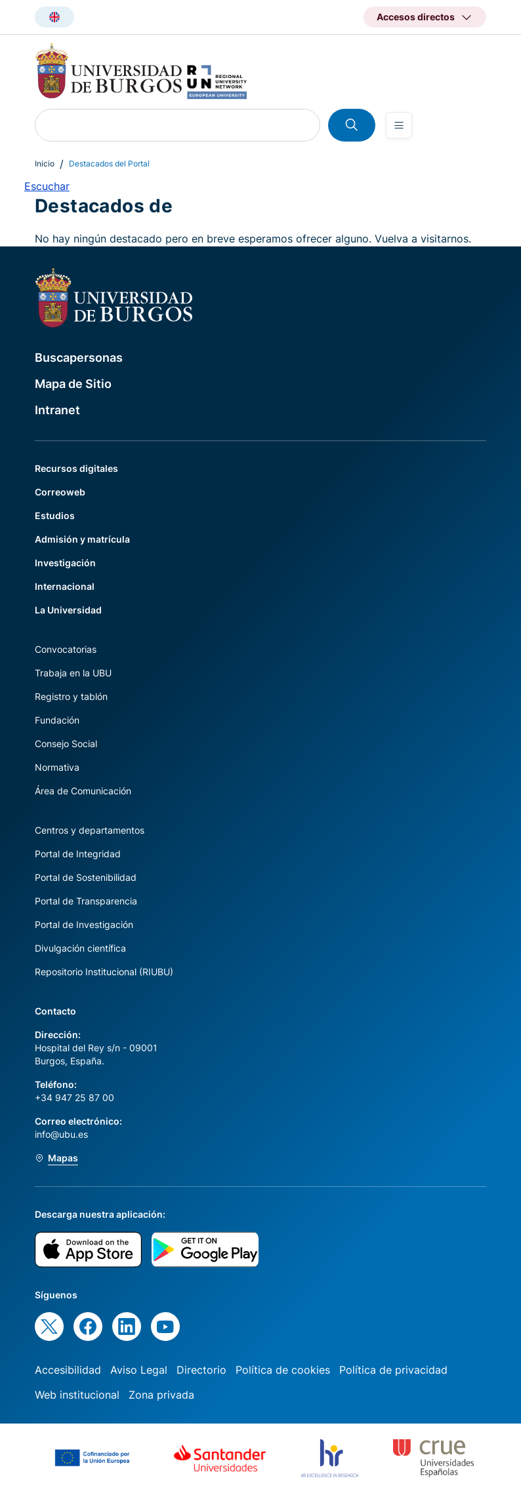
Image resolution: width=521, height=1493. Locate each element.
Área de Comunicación (83, 790)
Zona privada (161, 1394)
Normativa (57, 767)
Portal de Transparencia (86, 900)
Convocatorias (65, 649)
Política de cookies (283, 1369)
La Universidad (68, 609)
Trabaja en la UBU (73, 672)
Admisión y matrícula (82, 539)
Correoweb (60, 491)
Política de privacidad (393, 1369)
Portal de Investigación (84, 924)
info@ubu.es (61, 1134)
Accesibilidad (68, 1369)
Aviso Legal (138, 1369)
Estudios (55, 515)
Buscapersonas (79, 357)
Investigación (65, 562)
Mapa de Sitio (73, 384)
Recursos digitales (76, 468)
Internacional (64, 586)
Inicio (44, 163)
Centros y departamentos (89, 830)
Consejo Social (66, 743)
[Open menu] (399, 125)
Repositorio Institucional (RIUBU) (104, 971)
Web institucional (77, 1394)
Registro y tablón (71, 696)
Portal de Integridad (78, 853)
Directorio (201, 1369)
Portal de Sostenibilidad (85, 877)
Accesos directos (416, 16)
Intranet (57, 410)
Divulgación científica (80, 948)
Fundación (57, 720)
